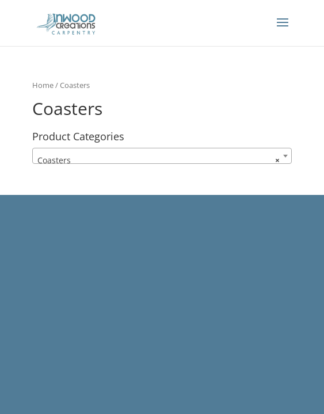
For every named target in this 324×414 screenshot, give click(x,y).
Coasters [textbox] (158, 160)
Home (43, 85)
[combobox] (161, 156)
